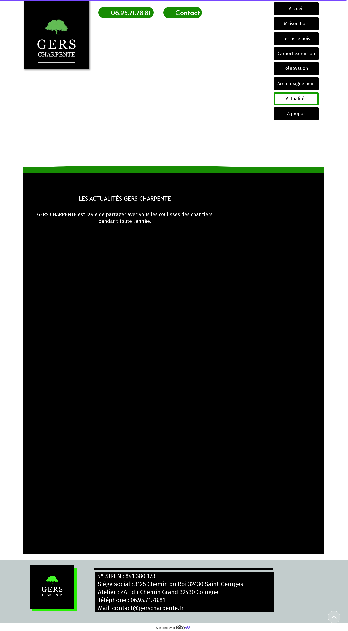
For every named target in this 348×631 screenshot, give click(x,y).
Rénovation (296, 68)
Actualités (296, 98)
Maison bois (296, 23)
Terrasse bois (296, 38)
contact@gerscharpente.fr (148, 608)
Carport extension (296, 53)
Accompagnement (296, 83)
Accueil (296, 8)
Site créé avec (175, 628)
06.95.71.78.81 (148, 600)
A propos (296, 113)
